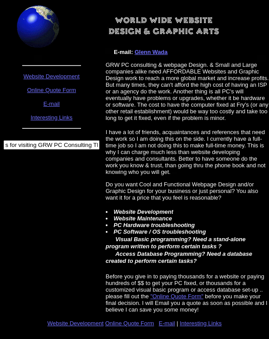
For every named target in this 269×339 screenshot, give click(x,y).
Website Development (51, 76)
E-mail (167, 323)
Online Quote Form (129, 323)
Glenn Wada (151, 52)
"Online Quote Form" (177, 296)
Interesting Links (201, 323)
